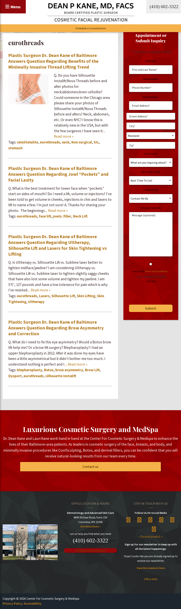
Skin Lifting (86, 295)
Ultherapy (36, 301)
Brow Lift (92, 370)
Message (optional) (151, 207)
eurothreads (50, 142)
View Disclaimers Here (151, 568)
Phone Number (151, 79)
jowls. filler (62, 216)
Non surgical (81, 142)
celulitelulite (27, 142)
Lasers (44, 295)
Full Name (151, 61)
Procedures (150, 153)
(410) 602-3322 (164, 6)
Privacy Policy (12, 603)
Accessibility (32, 603)
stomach (15, 148)
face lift (45, 216)
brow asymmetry (69, 370)
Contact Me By (150, 189)
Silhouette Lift (63, 295)
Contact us (90, 466)
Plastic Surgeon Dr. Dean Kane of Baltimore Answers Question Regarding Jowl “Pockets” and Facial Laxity (58, 174)
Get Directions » (90, 526)
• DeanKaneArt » (151, 536)
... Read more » (56, 210)
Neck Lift (80, 216)
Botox (49, 370)
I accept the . (150, 271)
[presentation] (153, 292)
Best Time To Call (151, 171)
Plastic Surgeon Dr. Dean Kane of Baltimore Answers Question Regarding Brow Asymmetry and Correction (56, 327)
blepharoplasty (29, 370)
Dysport (15, 376)
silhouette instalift (60, 376)
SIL (96, 142)
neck (65, 142)
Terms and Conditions (156, 271)
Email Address (150, 97)
